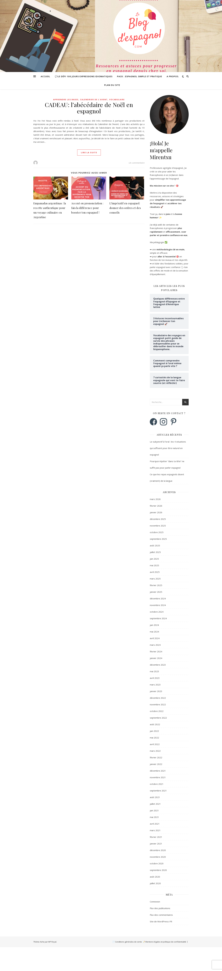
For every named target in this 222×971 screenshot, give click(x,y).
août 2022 (155, 724)
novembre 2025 (158, 525)
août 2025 (155, 545)
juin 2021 (154, 810)
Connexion (155, 901)
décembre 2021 (158, 770)
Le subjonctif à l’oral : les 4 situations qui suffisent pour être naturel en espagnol (168, 448)
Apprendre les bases (65, 99)
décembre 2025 (158, 519)
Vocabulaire (117, 99)
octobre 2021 (156, 784)
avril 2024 (155, 638)
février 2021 (156, 836)
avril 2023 (155, 678)
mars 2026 (155, 499)
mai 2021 (154, 817)
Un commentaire (137, 162)
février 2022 (156, 757)
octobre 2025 (156, 532)
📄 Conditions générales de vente (127, 941)
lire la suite (89, 152)
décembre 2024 (158, 598)
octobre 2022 (156, 711)
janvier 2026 (156, 512)
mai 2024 (154, 631)
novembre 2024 (158, 605)
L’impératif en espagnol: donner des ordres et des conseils (125, 208)
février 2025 (156, 585)
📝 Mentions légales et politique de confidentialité (164, 941)
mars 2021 (155, 830)
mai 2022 (154, 737)
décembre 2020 (158, 850)
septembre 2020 (158, 870)
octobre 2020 (156, 863)
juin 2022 (154, 731)
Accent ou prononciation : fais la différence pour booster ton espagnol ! (87, 208)
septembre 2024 (158, 618)
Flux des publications (160, 908)
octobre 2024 (156, 611)
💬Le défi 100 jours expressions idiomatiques (83, 76)
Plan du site (112, 85)
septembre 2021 (158, 790)
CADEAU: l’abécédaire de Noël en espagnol (89, 108)
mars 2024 (155, 644)
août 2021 (155, 797)
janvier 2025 (156, 591)
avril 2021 (155, 823)
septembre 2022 (158, 717)
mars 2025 (155, 578)
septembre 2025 (158, 538)
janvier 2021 (156, 843)
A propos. (173, 76)
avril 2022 (155, 744)
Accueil (45, 76)
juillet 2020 (155, 883)
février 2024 (156, 651)
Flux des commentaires (161, 914)
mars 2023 (155, 684)
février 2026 (156, 505)
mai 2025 (154, 565)
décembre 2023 (158, 664)
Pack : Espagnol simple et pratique (139, 76)
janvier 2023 (156, 691)
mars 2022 (155, 750)
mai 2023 (154, 671)
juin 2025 (154, 558)
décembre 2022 (158, 697)
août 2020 (155, 876)
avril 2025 (155, 572)
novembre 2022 (158, 704)
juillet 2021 (155, 803)
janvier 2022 (156, 764)
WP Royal (52, 941)
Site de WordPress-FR (161, 921)
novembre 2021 (158, 777)
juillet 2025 (155, 552)
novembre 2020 (158, 856)
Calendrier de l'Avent (94, 99)
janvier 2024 (156, 658)
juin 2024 (154, 625)
